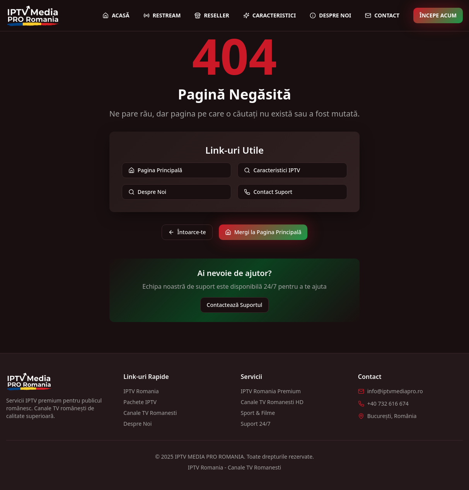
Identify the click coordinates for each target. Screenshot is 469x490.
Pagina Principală (155, 170)
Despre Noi (330, 15)
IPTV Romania (141, 391)
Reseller (211, 15)
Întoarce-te (187, 232)
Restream (162, 15)
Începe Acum (438, 15)
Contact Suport (268, 191)
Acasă (116, 15)
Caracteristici (269, 15)
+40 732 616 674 (388, 403)
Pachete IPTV (140, 402)
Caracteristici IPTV (272, 170)
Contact (382, 15)
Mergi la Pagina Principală (263, 232)
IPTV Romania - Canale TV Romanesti (234, 467)
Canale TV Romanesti (150, 412)
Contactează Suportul (235, 304)
